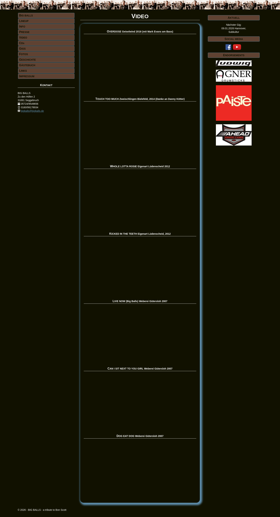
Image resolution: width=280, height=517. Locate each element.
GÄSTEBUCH (27, 65)
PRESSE (24, 32)
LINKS (23, 70)
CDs (21, 43)
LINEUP (24, 20)
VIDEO (23, 37)
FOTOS (23, 54)
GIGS (22, 48)
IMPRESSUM (26, 76)
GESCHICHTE (27, 59)
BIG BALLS (26, 15)
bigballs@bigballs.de (32, 110)
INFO (22, 26)
